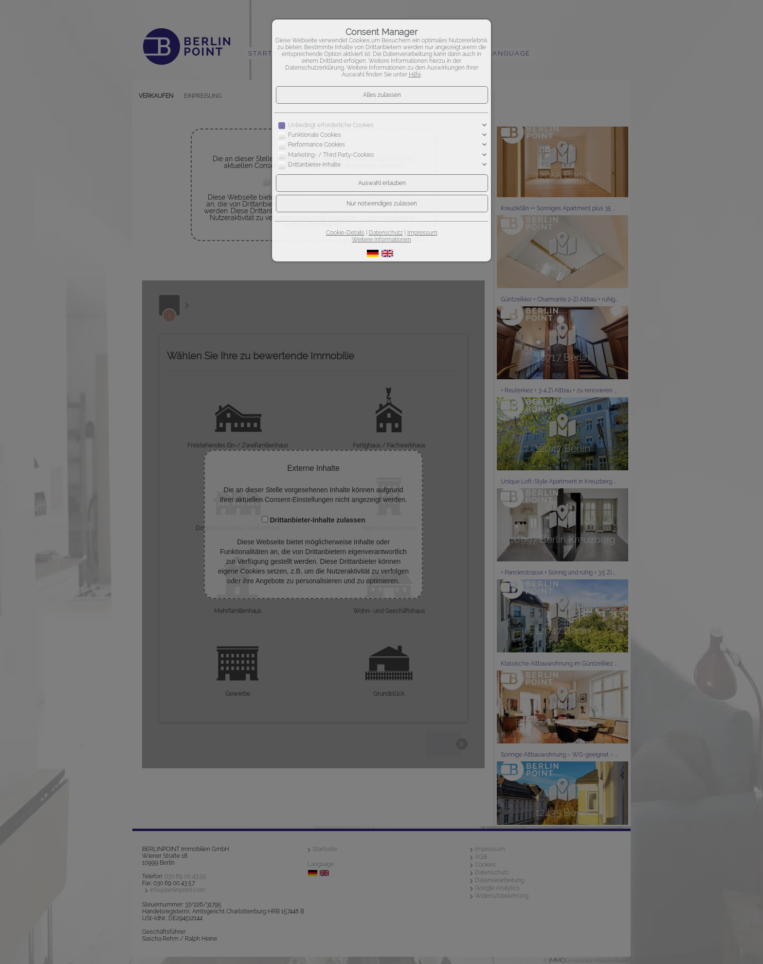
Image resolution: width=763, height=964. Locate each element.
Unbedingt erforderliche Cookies (331, 125)
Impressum (422, 232)
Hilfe (415, 74)
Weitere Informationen (381, 239)
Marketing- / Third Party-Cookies (331, 154)
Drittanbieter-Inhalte (314, 164)
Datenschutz (386, 232)
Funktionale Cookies (314, 134)
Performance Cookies (316, 145)
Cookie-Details (345, 232)
